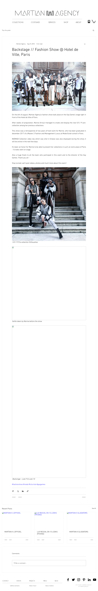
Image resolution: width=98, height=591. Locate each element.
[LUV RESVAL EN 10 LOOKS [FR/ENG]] (49, 520)
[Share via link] (28, 491)
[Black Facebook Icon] (68, 580)
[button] (93, 30)
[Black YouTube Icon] (94, 580)
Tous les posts (6, 30)
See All (94, 508)
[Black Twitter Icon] (73, 580)
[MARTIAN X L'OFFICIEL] (16, 520)
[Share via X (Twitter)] (18, 491)
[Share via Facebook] (13, 491)
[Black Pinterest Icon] (84, 580)
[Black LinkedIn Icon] (89, 580)
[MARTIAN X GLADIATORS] (81, 520)
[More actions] (85, 44)
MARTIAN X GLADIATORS (78, 532)
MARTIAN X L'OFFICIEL (13, 532)
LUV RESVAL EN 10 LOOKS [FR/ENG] (47, 533)
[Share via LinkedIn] (23, 491)
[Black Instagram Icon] (79, 580)
